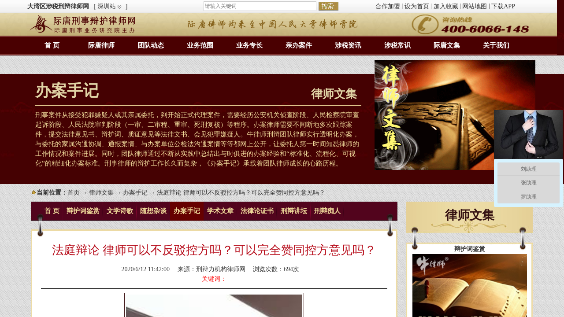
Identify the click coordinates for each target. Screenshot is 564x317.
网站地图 (474, 6)
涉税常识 (397, 45)
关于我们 (496, 45)
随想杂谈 (153, 210)
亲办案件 (299, 45)
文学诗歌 (120, 210)
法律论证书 (257, 210)
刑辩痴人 (327, 210)
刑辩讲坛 (294, 210)
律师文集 (101, 192)
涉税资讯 (348, 45)
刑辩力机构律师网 (220, 269)
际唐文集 (447, 45)
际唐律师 (101, 45)
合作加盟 (387, 6)
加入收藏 (446, 6)
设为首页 (416, 6)
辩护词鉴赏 (83, 210)
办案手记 (135, 192)
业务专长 (249, 45)
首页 (73, 192)
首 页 (52, 45)
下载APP (503, 6)
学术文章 (220, 210)
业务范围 (200, 45)
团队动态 (150, 45)
